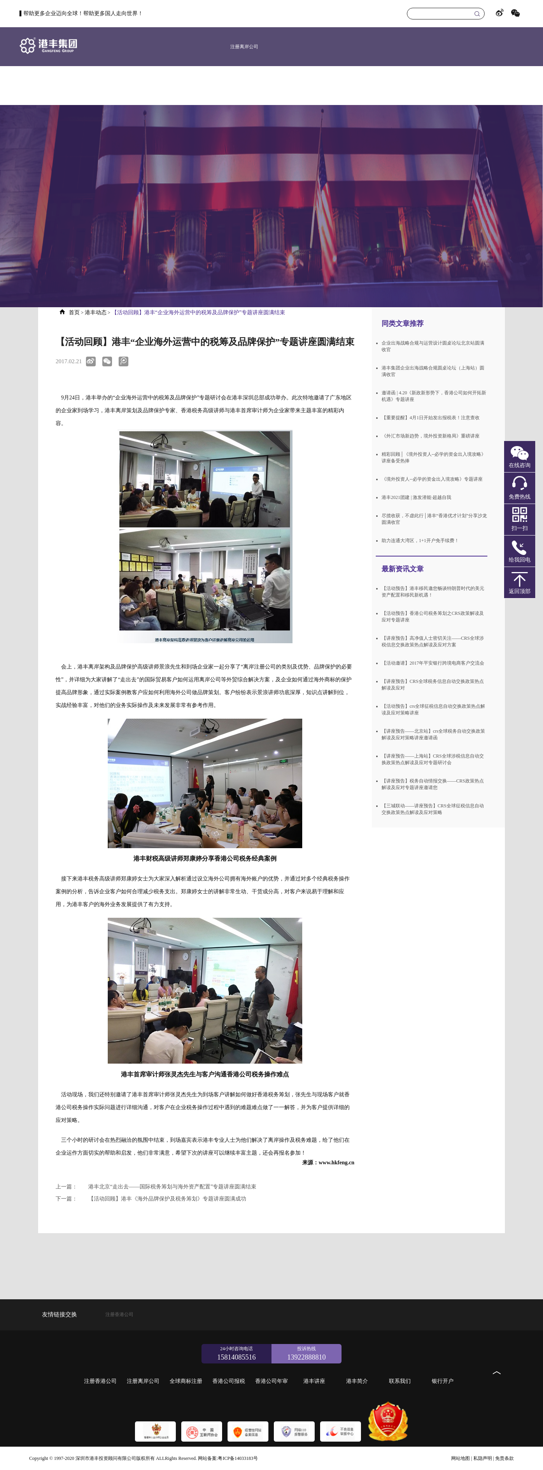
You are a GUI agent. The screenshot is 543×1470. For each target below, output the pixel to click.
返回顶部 (520, 591)
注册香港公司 (209, 85)
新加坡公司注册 (280, 85)
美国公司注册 (244, 85)
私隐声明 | (483, 1458)
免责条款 (504, 1458)
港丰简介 (455, 85)
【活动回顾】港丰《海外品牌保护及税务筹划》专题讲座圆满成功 (151, 1199)
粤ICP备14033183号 (238, 1458)
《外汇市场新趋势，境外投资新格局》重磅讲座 (431, 436)
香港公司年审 (385, 85)
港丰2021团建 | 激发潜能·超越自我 (416, 497)
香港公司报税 (350, 85)
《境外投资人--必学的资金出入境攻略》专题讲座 (432, 479)
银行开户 (525, 85)
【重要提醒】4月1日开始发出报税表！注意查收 (431, 417)
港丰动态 (96, 312)
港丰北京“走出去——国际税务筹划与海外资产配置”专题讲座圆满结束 (156, 1187)
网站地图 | (461, 1458)
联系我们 (490, 85)
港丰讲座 (420, 85)
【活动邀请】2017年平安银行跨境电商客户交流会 (433, 663)
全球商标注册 (315, 85)
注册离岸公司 (244, 46)
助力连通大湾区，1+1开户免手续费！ (420, 540)
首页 (173, 85)
